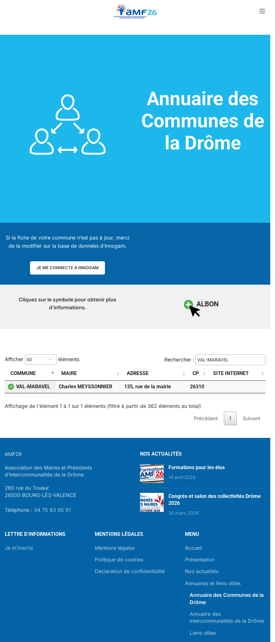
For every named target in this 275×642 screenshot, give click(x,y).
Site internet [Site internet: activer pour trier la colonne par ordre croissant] (231, 373)
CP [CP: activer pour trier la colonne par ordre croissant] (195, 373)
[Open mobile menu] (262, 11)
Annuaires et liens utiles (213, 583)
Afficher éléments (42, 359)
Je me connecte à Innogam (67, 267)
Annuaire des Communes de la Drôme (227, 598)
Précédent (206, 418)
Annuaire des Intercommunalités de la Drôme (227, 617)
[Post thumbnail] (152, 473)
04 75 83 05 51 (52, 510)
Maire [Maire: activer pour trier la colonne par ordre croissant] (69, 373)
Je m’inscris (19, 548)
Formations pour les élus (196, 467)
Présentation (199, 559)
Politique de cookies (119, 559)
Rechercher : (215, 359)
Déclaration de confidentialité (130, 571)
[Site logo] (135, 10)
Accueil (193, 548)
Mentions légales (115, 548)
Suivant (251, 418)
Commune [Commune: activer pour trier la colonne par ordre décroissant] (23, 373)
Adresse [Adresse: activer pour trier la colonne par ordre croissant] (138, 373)
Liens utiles (203, 633)
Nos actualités (201, 571)
